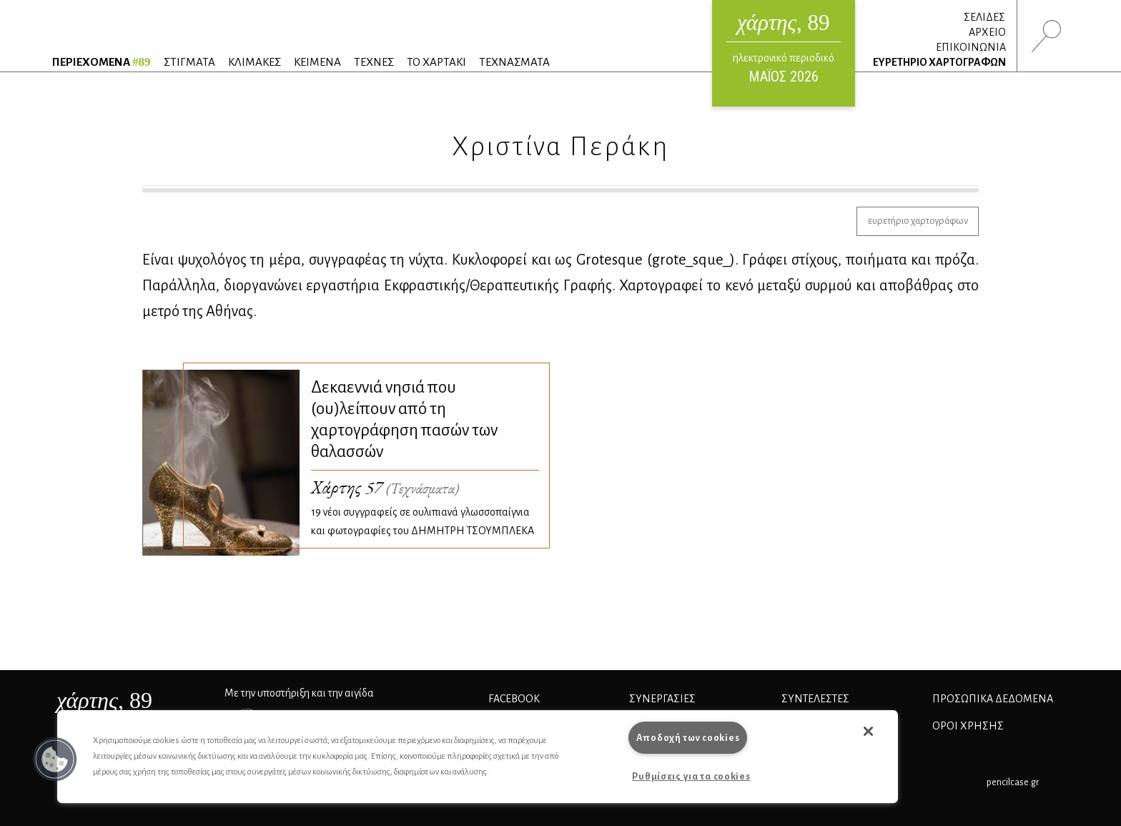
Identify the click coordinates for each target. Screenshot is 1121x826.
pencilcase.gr (1013, 782)
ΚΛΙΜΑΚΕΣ (254, 62)
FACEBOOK (514, 698)
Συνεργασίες (662, 698)
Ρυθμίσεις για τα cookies (691, 776)
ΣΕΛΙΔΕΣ (984, 17)
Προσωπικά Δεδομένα (992, 698)
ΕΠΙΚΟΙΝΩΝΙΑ (971, 47)
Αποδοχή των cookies (688, 737)
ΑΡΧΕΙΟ (987, 32)
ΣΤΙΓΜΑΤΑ (189, 62)
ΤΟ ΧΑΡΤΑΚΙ (436, 62)
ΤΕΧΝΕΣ (374, 62)
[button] (55, 759)
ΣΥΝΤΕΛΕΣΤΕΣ (815, 698)
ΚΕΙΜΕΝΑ (317, 62)
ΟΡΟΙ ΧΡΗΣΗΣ (968, 726)
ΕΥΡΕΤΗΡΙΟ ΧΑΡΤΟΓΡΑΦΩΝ (939, 62)
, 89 (104, 700)
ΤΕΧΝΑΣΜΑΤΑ (514, 62)
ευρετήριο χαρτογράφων (918, 220)
